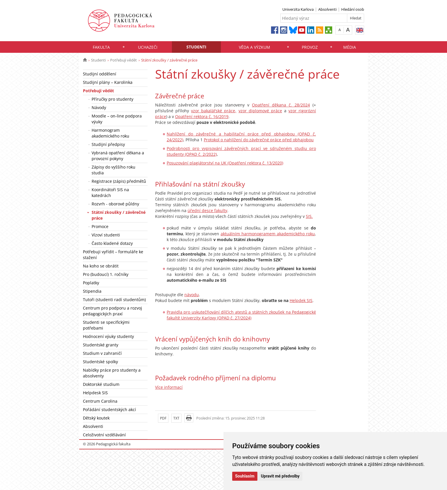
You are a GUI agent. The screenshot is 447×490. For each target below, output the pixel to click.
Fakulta (101, 47)
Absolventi (327, 9)
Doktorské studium (101, 384)
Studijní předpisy (108, 144)
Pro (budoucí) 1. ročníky (105, 274)
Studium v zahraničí (102, 353)
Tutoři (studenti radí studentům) (114, 299)
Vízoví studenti (106, 235)
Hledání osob (352, 9)
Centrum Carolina (100, 401)
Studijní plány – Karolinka (107, 82)
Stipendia (92, 291)
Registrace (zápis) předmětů (119, 181)
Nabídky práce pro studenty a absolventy (112, 373)
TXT (176, 418)
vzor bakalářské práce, (213, 110)
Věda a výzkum (254, 47)
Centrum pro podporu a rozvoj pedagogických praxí (112, 311)
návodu (191, 294)
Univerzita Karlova (298, 9)
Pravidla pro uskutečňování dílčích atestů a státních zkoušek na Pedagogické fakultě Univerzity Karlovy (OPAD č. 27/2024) (241, 315)
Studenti (196, 47)
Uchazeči (147, 47)
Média (349, 47)
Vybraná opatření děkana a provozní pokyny (118, 155)
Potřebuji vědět (123, 60)
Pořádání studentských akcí (109, 409)
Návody (99, 107)
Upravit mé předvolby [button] (280, 476)
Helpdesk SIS (95, 392)
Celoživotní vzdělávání (104, 434)
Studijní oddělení (99, 74)
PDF (163, 418)
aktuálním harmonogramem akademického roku (268, 233)
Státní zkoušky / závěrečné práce (119, 215)
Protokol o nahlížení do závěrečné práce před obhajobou (259, 139)
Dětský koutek (96, 418)
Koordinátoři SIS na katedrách (110, 192)
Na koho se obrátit (101, 266)
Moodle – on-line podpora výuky (117, 118)
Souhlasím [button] (245, 476)
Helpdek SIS (301, 300)
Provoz (310, 47)
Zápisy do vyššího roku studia (113, 170)
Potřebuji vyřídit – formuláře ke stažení (113, 254)
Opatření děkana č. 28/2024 (281, 105)
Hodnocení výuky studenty (108, 336)
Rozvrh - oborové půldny (115, 204)
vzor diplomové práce (260, 110)
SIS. (309, 216)
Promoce (100, 226)
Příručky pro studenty (112, 99)
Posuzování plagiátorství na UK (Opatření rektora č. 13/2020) (225, 163)
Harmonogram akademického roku (110, 133)
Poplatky (91, 282)
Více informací (169, 387)
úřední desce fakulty (207, 210)
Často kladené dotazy (112, 243)
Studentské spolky (100, 361)
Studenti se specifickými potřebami (106, 325)
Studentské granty (100, 345)
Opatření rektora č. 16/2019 (201, 116)
